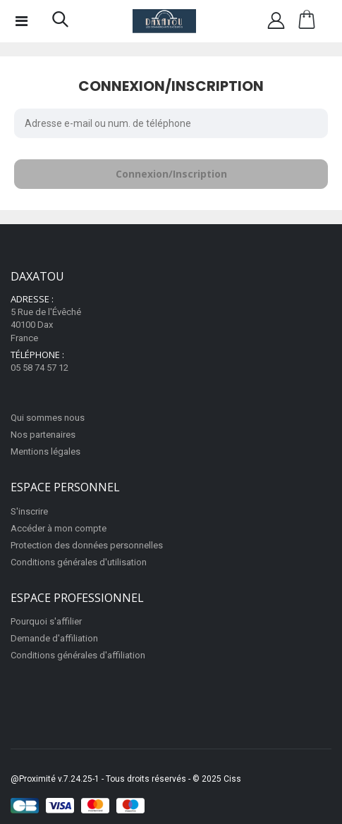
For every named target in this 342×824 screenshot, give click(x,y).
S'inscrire (29, 511)
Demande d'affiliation (54, 638)
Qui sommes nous (48, 417)
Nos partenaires (43, 434)
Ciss (232, 779)
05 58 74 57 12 (39, 367)
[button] (60, 22)
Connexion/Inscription (171, 173)
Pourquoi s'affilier (46, 621)
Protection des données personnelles (87, 545)
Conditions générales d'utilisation (79, 562)
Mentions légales (45, 451)
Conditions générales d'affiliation (78, 655)
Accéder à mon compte (58, 528)
